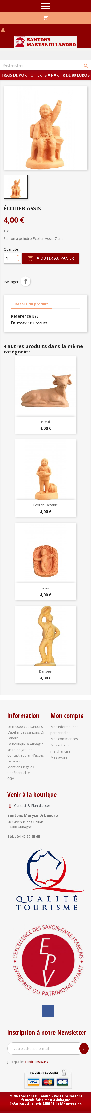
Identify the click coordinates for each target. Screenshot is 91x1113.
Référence (21, 316)
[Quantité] (9, 258)
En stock (19, 322)
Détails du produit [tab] (31, 304)
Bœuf (45, 421)
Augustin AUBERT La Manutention (54, 1103)
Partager (25, 281)
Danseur (45, 671)
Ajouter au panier (50, 258)
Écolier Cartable (45, 505)
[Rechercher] (45, 65)
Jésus (45, 588)
